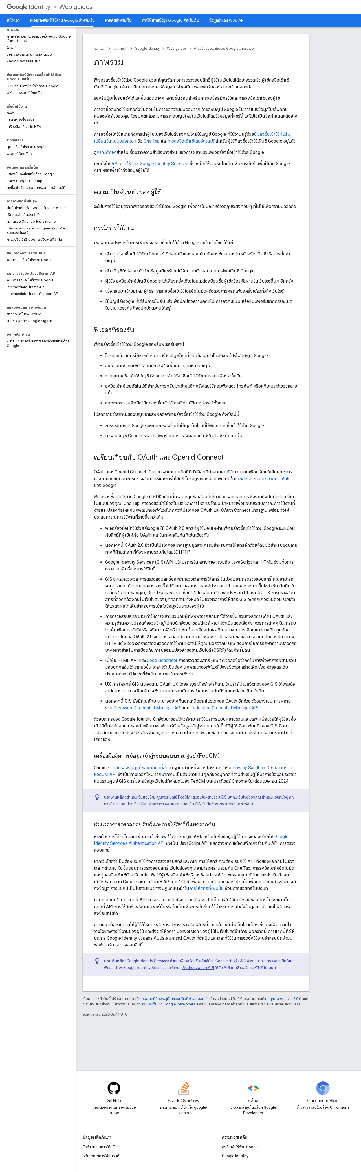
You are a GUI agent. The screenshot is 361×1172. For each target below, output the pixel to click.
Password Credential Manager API (147, 707)
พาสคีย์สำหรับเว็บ (118, 20)
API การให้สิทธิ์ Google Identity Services (150, 163)
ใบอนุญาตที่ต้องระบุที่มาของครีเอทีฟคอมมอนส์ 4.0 (175, 998)
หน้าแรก (13, 20)
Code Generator (162, 660)
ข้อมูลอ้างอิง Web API (227, 20)
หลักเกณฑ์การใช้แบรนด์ (101, 1156)
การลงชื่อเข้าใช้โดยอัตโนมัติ (191, 141)
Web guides (75, 7)
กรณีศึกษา (106, 152)
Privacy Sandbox (248, 767)
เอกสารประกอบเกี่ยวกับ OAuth (262, 478)
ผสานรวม (283, 767)
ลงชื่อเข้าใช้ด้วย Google (240, 1147)
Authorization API (198, 967)
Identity (28, 7)
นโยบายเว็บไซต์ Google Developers (168, 1004)
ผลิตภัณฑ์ (120, 48)
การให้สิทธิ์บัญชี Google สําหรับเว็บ (170, 20)
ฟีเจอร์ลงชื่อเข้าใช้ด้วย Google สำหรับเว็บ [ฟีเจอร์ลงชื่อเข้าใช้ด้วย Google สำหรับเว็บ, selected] (62, 20)
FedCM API (105, 774)
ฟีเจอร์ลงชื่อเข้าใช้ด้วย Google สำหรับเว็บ (224, 48)
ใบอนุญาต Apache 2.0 (281, 998)
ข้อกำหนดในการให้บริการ (101, 1147)
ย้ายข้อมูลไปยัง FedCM (128, 804)
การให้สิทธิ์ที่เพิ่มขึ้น (206, 888)
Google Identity (147, 48)
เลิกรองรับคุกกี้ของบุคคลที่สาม (142, 767)
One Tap (152, 141)
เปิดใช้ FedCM (179, 797)
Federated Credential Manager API (224, 707)
